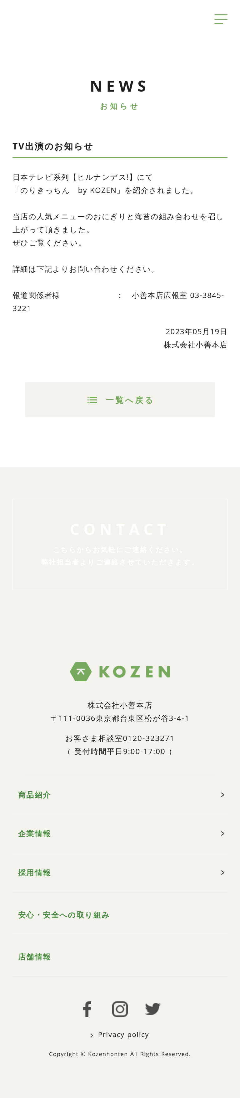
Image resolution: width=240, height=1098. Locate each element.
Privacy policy (123, 1034)
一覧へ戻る (130, 399)
